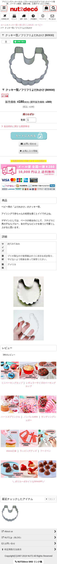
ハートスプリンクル (10, 417)
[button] (4, 8)
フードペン (45, 451)
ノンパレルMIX (30, 417)
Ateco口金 (11, 451)
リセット (50, 499)
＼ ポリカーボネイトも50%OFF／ (28, 481)
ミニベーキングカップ (12, 383)
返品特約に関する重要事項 (15, 126)
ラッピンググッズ (28, 451)
